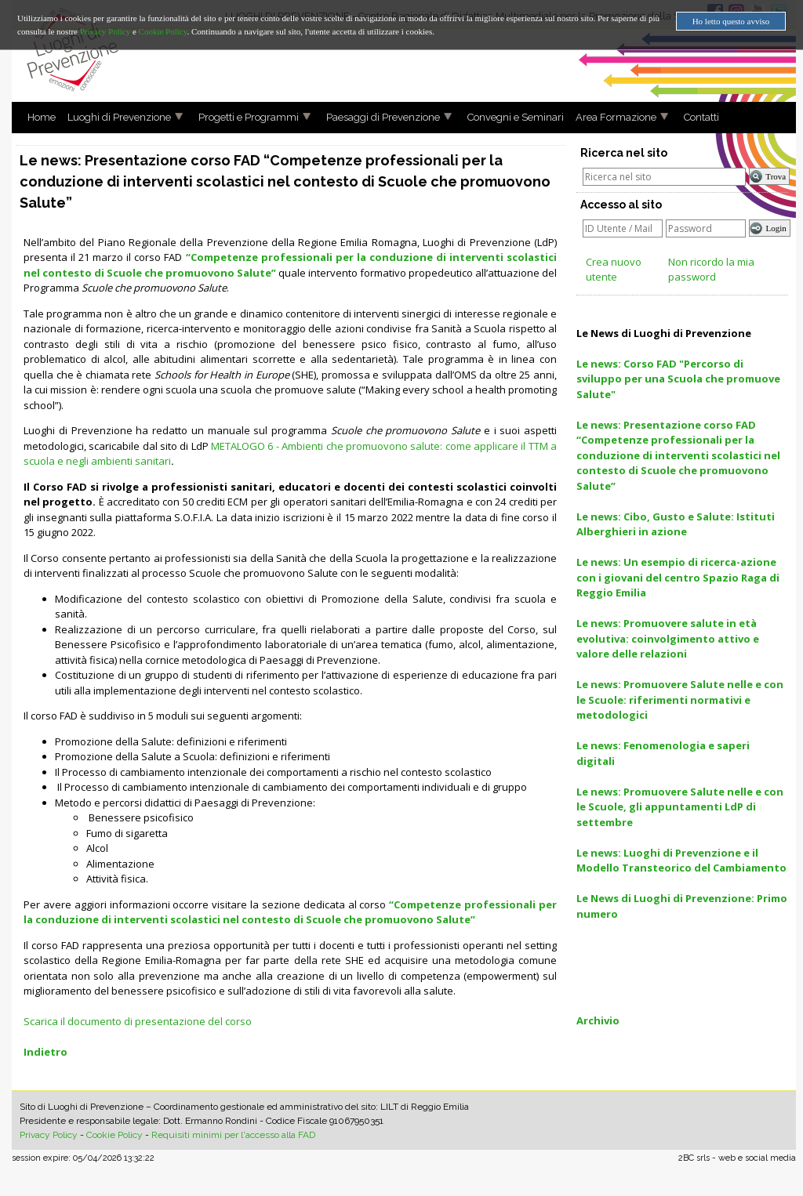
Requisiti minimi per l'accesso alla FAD (233, 1134)
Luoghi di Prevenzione (113, 117)
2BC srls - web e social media (737, 1158)
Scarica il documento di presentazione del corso (138, 1021)
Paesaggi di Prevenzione (377, 117)
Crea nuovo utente (613, 270)
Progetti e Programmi (243, 117)
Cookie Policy (114, 1134)
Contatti (695, 117)
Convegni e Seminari (510, 117)
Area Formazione (610, 117)
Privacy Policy (49, 1134)
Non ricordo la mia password (711, 270)
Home (36, 117)
